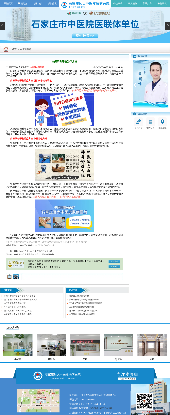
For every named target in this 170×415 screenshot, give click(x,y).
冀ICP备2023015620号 (101, 408)
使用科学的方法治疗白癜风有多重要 (19, 296)
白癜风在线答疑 (37, 67)
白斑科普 (138, 123)
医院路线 (162, 123)
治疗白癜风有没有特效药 (15, 303)
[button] (2, 26)
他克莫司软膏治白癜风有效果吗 (17, 314)
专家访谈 (37, 3)
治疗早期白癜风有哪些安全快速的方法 (20, 300)
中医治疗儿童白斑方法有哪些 (82, 314)
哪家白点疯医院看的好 (79, 296)
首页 (14, 49)
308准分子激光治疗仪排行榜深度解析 (85, 303)
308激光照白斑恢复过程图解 (81, 307)
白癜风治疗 (25, 49)
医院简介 (22, 3)
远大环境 (13, 327)
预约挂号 (147, 3)
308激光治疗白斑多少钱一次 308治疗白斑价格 (34, 254)
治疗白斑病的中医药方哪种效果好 (84, 300)
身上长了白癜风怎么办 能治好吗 (83, 311)
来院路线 (162, 3)
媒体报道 (52, 3)
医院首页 (8, 3)
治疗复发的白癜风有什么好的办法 (18, 311)
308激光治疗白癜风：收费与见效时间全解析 (33, 251)
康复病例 (132, 3)
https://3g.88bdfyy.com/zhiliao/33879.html (37, 245)
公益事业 (117, 3)
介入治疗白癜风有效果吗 (15, 307)
